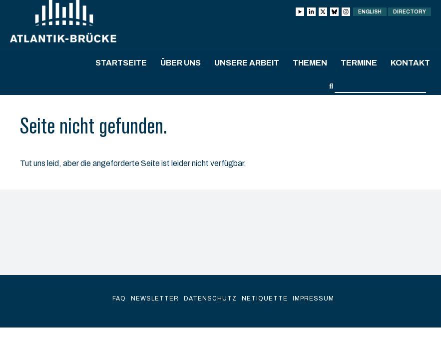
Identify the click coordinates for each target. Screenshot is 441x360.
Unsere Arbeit (246, 62)
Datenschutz (210, 298)
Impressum (313, 298)
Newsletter (155, 298)
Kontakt (410, 62)
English (370, 11)
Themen (310, 62)
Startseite (121, 62)
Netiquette (265, 298)
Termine (359, 62)
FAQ (119, 298)
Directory (409, 11)
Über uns (180, 62)
